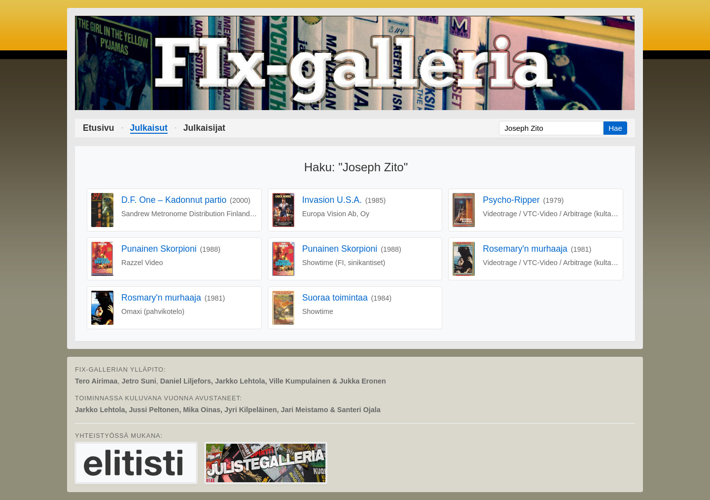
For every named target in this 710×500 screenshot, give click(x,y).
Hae (615, 128)
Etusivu (98, 128)
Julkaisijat (204, 128)
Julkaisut (149, 128)
